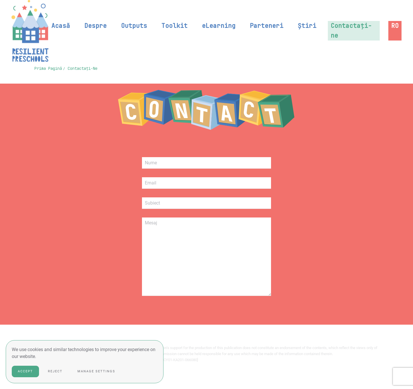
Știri (307, 26)
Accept (25, 371)
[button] (395, 26)
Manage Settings (96, 371)
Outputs (134, 26)
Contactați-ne (351, 30)
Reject (55, 371)
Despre (95, 26)
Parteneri (266, 26)
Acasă (60, 26)
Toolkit (174, 26)
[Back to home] (29, 31)
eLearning (218, 26)
